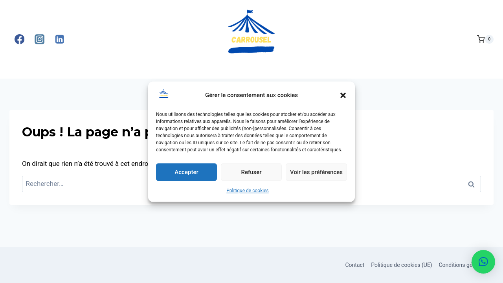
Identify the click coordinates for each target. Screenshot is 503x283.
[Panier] (485, 39)
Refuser (251, 174)
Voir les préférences (316, 174)
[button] (343, 98)
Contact (354, 265)
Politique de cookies (247, 193)
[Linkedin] (60, 39)
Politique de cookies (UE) (401, 265)
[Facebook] (19, 39)
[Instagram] (39, 39)
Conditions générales (464, 265)
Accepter (186, 174)
